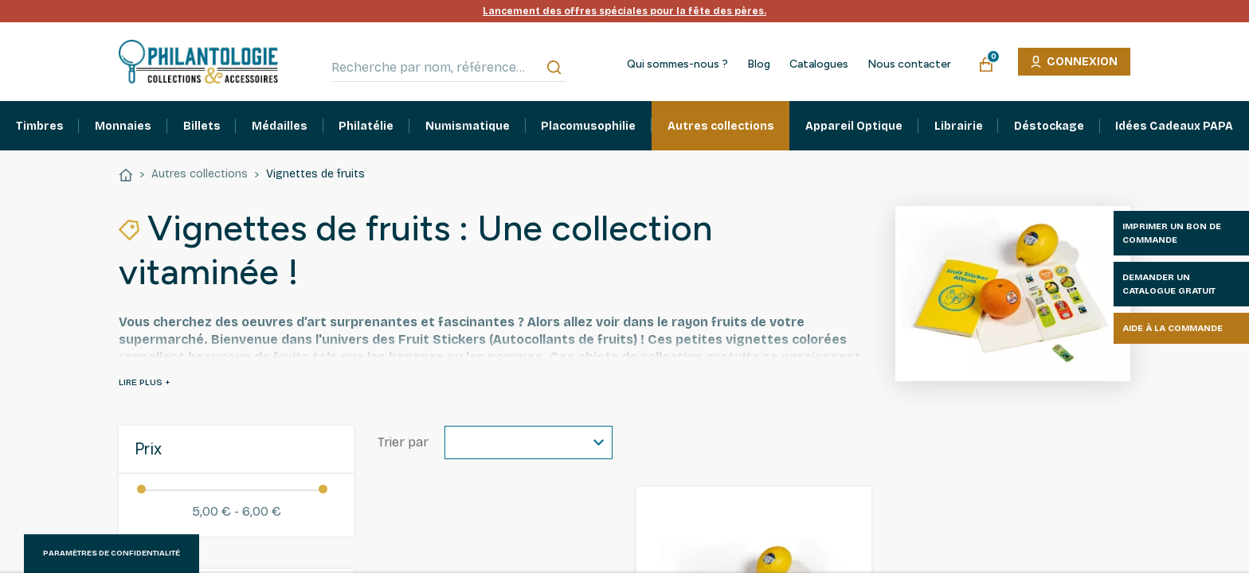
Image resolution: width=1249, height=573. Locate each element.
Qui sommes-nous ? (677, 64)
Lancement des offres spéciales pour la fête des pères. (624, 11)
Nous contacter (909, 64)
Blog (758, 64)
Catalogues (818, 64)
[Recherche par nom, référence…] (448, 67)
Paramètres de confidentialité (111, 553)
